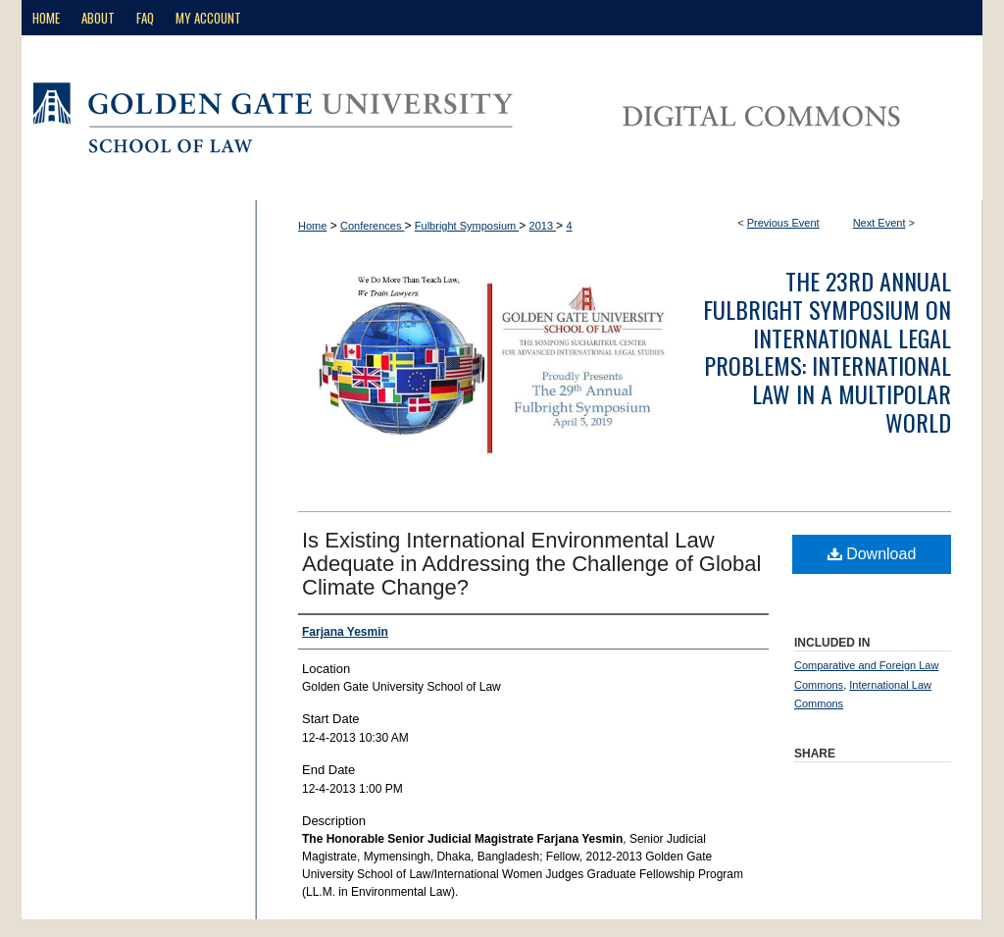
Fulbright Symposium (467, 226)
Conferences (372, 226)
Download (872, 554)
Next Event (879, 223)
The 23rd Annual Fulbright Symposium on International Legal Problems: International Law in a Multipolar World (827, 351)
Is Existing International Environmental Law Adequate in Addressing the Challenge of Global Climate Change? (531, 563)
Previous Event (783, 223)
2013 (543, 226)
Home (312, 226)
